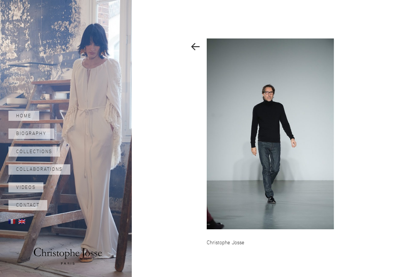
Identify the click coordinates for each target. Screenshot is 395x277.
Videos (26, 187)
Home (24, 115)
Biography (31, 133)
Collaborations (39, 169)
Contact (28, 205)
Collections (34, 151)
